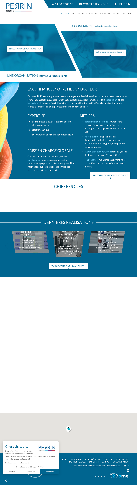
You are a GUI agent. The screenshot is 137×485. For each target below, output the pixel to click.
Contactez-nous (93, 4)
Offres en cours (105, 459)
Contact (106, 462)
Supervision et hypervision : (98, 151)
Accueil (65, 13)
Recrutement (122, 459)
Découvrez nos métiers (109, 52)
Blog (129, 13)
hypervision (33, 103)
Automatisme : (92, 136)
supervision (111, 99)
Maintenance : (91, 159)
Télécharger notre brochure (110, 175)
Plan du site (93, 462)
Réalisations (118, 13)
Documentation (120, 462)
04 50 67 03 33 (62, 4)
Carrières (105, 13)
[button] (7, 246)
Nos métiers (92, 13)
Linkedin (122, 4)
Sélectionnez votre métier (25, 48)
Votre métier (78, 13)
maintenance (33, 159)
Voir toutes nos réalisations (68, 265)
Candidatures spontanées (83, 459)
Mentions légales (77, 462)
